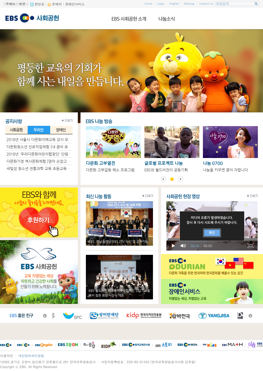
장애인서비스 (75, 4)
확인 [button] (212, 232)
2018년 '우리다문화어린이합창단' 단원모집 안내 (44, 154)
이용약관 (6, 355)
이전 (163, 179)
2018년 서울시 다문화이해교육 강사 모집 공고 (43, 139)
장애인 (60, 130)
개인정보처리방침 (31, 355)
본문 (22, 3)
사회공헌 (16, 130)
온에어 (55, 4)
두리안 (38, 130)
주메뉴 (10, 3)
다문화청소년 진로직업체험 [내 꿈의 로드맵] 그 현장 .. (49, 147)
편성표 (37, 4)
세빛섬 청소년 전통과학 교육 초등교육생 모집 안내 (46, 168)
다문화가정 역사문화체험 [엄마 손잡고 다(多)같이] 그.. (49, 161)
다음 (180, 179)
